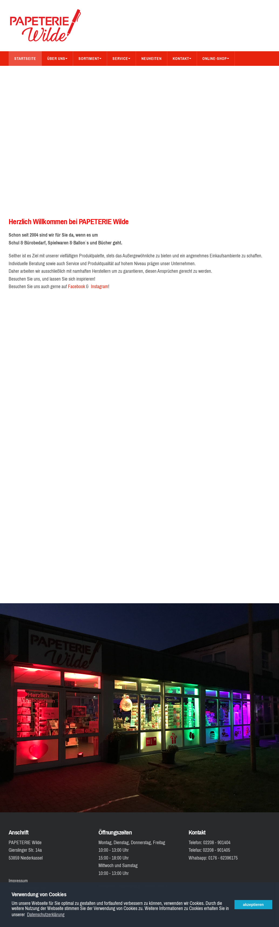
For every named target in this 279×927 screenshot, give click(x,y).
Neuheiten (151, 58)
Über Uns (57, 58)
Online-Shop (215, 58)
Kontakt (182, 58)
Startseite (25, 58)
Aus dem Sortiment (70, 73)
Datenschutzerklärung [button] (45, 914)
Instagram (99, 286)
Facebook (76, 286)
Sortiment (90, 58)
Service (121, 58)
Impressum (18, 881)
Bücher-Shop (27, 73)
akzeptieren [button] (253, 904)
